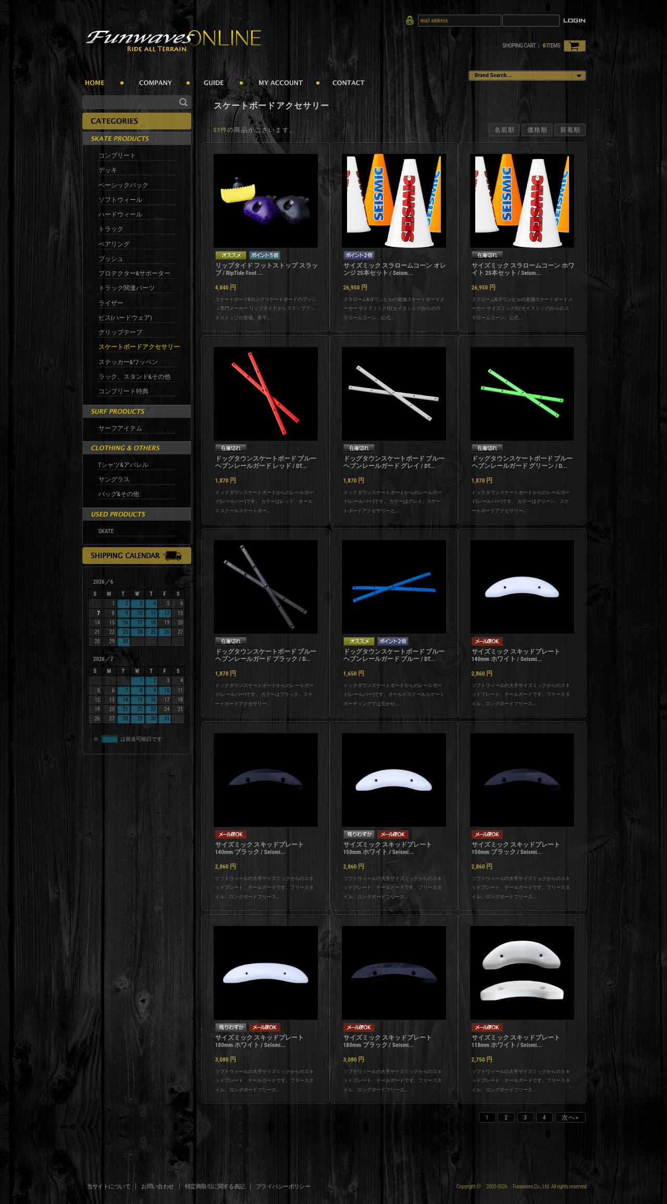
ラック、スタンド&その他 (134, 376)
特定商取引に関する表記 (215, 1186)
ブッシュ (110, 258)
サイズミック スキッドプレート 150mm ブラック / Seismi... (516, 848)
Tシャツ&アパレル (123, 464)
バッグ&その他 (118, 494)
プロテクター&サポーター (134, 273)
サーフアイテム (120, 428)
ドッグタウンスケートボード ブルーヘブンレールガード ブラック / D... (266, 655)
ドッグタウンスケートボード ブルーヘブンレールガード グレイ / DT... (394, 462)
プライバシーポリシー (283, 1186)
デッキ (107, 170)
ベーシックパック (123, 185)
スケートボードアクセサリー (139, 347)
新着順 (570, 130)
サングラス (114, 479)
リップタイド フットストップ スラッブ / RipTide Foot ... (266, 269)
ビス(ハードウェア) (125, 317)
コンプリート (117, 155)
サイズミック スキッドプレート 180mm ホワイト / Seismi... (259, 1041)
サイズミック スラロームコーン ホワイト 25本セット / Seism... (523, 269)
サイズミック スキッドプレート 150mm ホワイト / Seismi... (388, 848)
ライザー (110, 303)
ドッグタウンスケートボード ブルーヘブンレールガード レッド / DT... (266, 462)
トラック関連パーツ (126, 288)
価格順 (537, 130)
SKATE (106, 531)
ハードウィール (120, 214)
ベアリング (114, 244)
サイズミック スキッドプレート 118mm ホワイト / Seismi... (516, 1041)
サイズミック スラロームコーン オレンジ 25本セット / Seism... (394, 269)
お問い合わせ (157, 1186)
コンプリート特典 (123, 391)
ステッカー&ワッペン (128, 362)
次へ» (570, 1117)
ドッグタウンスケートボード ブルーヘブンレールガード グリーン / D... (522, 462)
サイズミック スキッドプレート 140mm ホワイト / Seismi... (516, 655)
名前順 (505, 130)
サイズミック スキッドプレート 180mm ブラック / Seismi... (388, 1041)
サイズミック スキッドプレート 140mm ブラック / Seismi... (259, 848)
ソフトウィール (120, 199)
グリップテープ (120, 332)
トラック (110, 229)
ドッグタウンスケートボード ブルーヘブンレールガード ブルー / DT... (394, 655)
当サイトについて (109, 1186)
